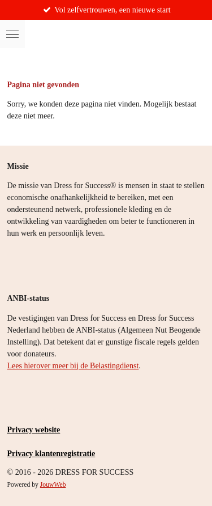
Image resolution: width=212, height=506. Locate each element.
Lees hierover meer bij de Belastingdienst (73, 366)
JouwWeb (53, 484)
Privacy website (33, 430)
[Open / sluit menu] (12, 34)
